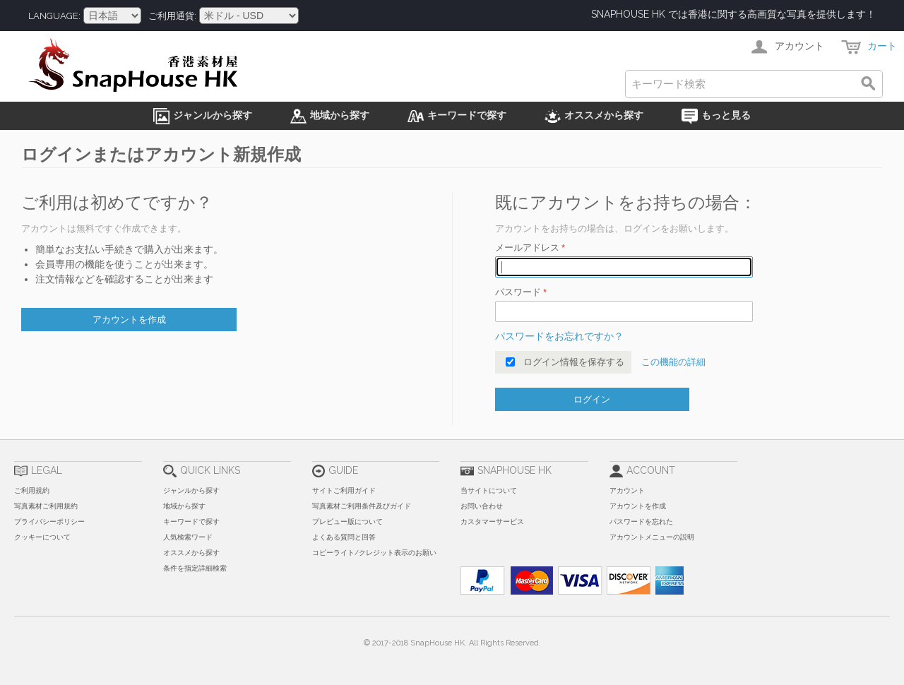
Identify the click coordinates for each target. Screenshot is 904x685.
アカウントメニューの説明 (651, 537)
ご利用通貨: (172, 16)
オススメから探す (191, 552)
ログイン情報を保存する (573, 362)
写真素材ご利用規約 (46, 506)
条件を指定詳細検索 (195, 568)
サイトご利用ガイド (344, 490)
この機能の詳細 (673, 362)
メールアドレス (527, 247)
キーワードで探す (191, 521)
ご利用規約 (31, 490)
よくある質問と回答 (344, 537)
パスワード (518, 292)
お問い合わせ (481, 506)
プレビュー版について (347, 521)
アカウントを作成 (637, 506)
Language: (54, 16)
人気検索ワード (188, 537)
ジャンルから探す (191, 490)
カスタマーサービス (492, 521)
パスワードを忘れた (641, 521)
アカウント (627, 490)
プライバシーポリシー (49, 521)
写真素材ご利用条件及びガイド (361, 506)
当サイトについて (488, 490)
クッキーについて (42, 537)
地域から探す (184, 506)
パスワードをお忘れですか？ (559, 336)
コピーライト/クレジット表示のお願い (374, 552)
